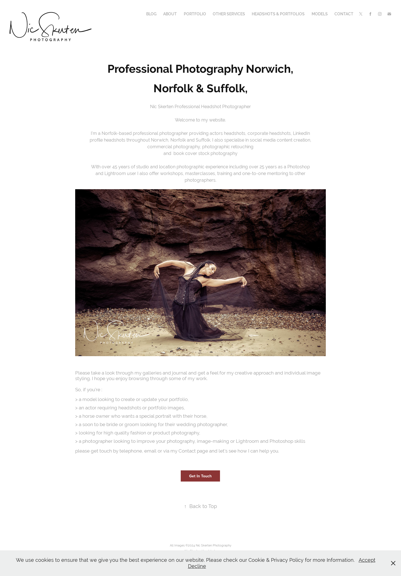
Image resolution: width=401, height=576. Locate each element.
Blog (151, 14)
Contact (343, 14)
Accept (367, 560)
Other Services (229, 14)
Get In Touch (200, 476)
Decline (197, 566)
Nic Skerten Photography (213, 545)
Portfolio (195, 14)
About (170, 14)
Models (320, 14)
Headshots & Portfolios (278, 14)
